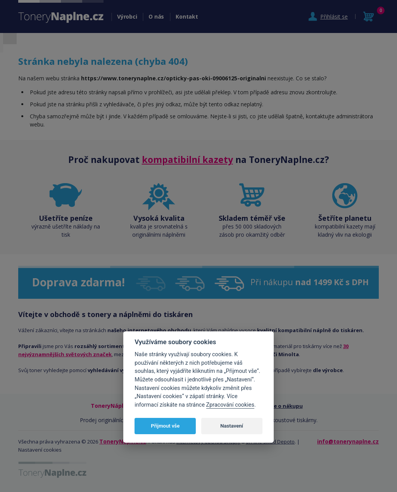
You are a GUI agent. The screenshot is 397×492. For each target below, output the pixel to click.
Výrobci (127, 16)
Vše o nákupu (285, 405)
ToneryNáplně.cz (122, 441)
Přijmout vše (165, 426)
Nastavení (231, 426)
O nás (156, 16)
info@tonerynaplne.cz (348, 441)
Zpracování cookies (230, 405)
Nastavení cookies (40, 449)
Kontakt (187, 16)
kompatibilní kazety (187, 159)
